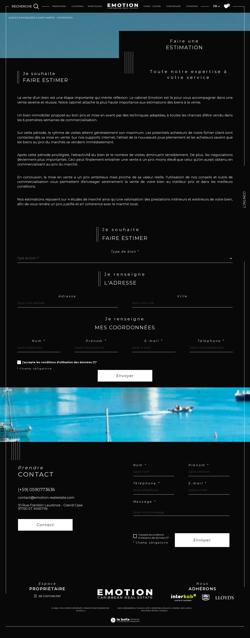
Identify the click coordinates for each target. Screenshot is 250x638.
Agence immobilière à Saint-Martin (32, 17)
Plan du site (143, 610)
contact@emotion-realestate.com (46, 500)
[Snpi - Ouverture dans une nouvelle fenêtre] (205, 600)
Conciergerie (173, 6)
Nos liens (186, 610)
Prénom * (96, 343)
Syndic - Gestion (152, 6)
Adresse (68, 298)
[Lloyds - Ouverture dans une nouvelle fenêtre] (224, 600)
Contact (244, 199)
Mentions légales (160, 610)
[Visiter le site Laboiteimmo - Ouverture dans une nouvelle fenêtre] (125, 627)
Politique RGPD (149, 613)
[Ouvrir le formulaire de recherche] (25, 6)
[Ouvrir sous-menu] (83, 6)
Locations (77, 6)
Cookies (163, 613)
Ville (182, 298)
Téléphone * (211, 343)
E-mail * (153, 343)
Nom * (38, 343)
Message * (144, 504)
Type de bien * (125, 253)
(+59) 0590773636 (36, 492)
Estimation (192, 6)
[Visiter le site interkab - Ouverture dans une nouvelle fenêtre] (183, 600)
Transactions (59, 6)
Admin (175, 610)
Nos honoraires (126, 610)
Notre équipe (95, 6)
